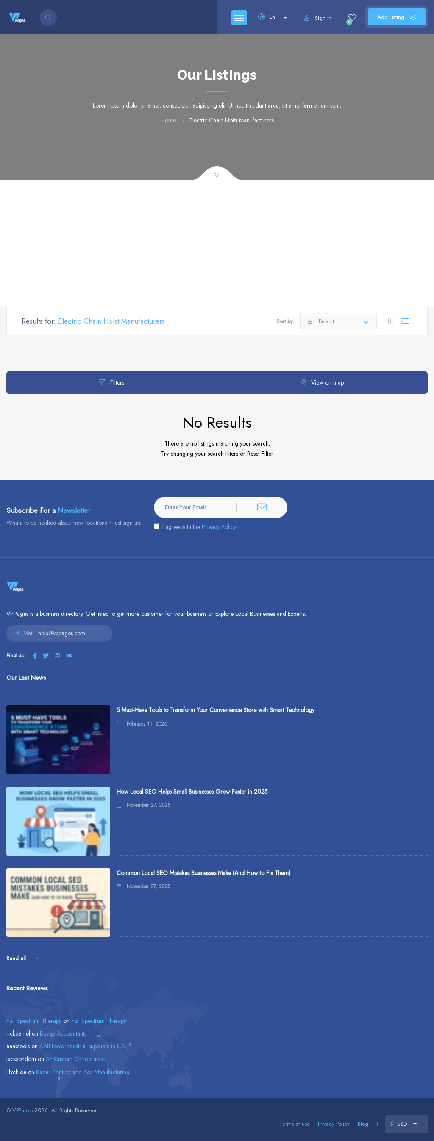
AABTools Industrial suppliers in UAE (83, 1046)
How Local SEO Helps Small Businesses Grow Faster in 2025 (192, 791)
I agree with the (195, 527)
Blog (363, 1124)
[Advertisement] (217, 244)
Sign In (317, 18)
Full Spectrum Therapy (33, 1020)
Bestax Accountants (63, 1033)
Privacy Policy (219, 527)
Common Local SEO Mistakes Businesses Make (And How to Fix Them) (203, 873)
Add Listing (396, 17)
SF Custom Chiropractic (75, 1059)
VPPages (22, 1110)
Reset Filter (260, 453)
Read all (22, 958)
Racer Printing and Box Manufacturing (83, 1072)
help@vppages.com (61, 633)
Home (168, 120)
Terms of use (294, 1124)
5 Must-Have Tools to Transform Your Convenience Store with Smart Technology (215, 710)
